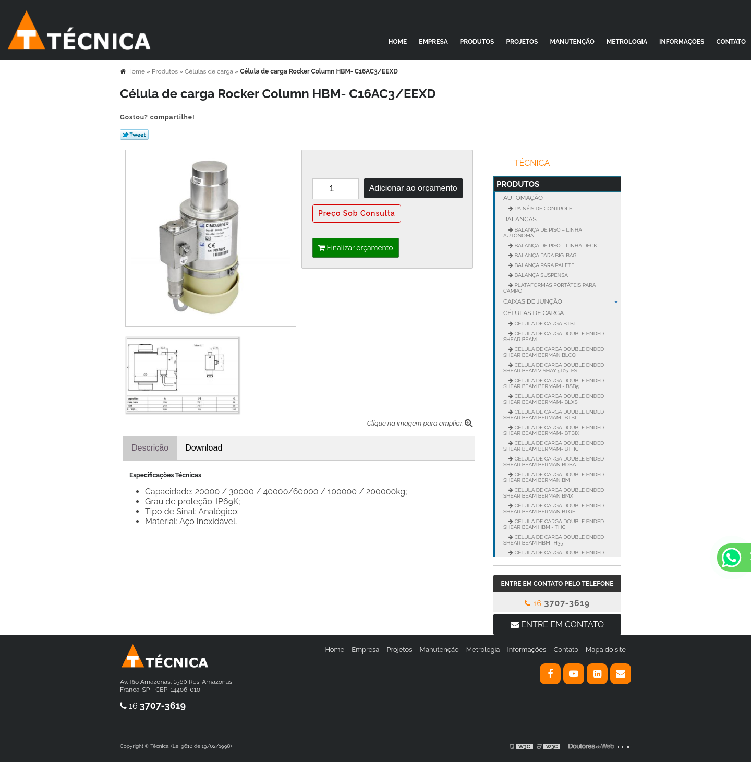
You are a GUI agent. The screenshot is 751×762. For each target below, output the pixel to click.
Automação (523, 197)
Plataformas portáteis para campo (549, 288)
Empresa (433, 41)
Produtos (477, 41)
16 (557, 603)
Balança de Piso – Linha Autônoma (542, 232)
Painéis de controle (542, 208)
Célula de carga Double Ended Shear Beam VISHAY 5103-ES (553, 367)
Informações (681, 41)
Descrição (149, 447)
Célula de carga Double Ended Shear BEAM (553, 336)
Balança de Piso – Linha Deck (555, 245)
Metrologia (627, 41)
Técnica (532, 163)
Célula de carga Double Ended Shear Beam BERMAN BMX (553, 493)
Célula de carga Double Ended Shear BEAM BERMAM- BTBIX (553, 430)
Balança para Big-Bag (545, 255)
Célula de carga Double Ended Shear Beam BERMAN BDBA (553, 461)
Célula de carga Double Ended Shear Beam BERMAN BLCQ (553, 352)
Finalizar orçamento (355, 248)
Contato (731, 41)
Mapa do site (606, 650)
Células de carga (533, 313)
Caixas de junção (562, 301)
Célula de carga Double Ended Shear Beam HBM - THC (553, 524)
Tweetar (134, 134)
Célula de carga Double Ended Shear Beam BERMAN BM (553, 477)
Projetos (522, 41)
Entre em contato (557, 625)
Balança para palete (543, 265)
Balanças (520, 219)
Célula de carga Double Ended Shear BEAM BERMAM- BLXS (553, 399)
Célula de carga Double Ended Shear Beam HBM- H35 (553, 540)
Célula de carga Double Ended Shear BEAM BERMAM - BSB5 (553, 383)
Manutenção (572, 41)
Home (398, 41)
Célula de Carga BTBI (544, 323)
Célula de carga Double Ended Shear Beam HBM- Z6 (553, 555)
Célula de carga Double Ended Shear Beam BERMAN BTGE (553, 508)
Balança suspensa (540, 275)
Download (203, 447)
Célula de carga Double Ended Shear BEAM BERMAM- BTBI (553, 414)
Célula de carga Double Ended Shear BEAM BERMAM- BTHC (553, 446)
